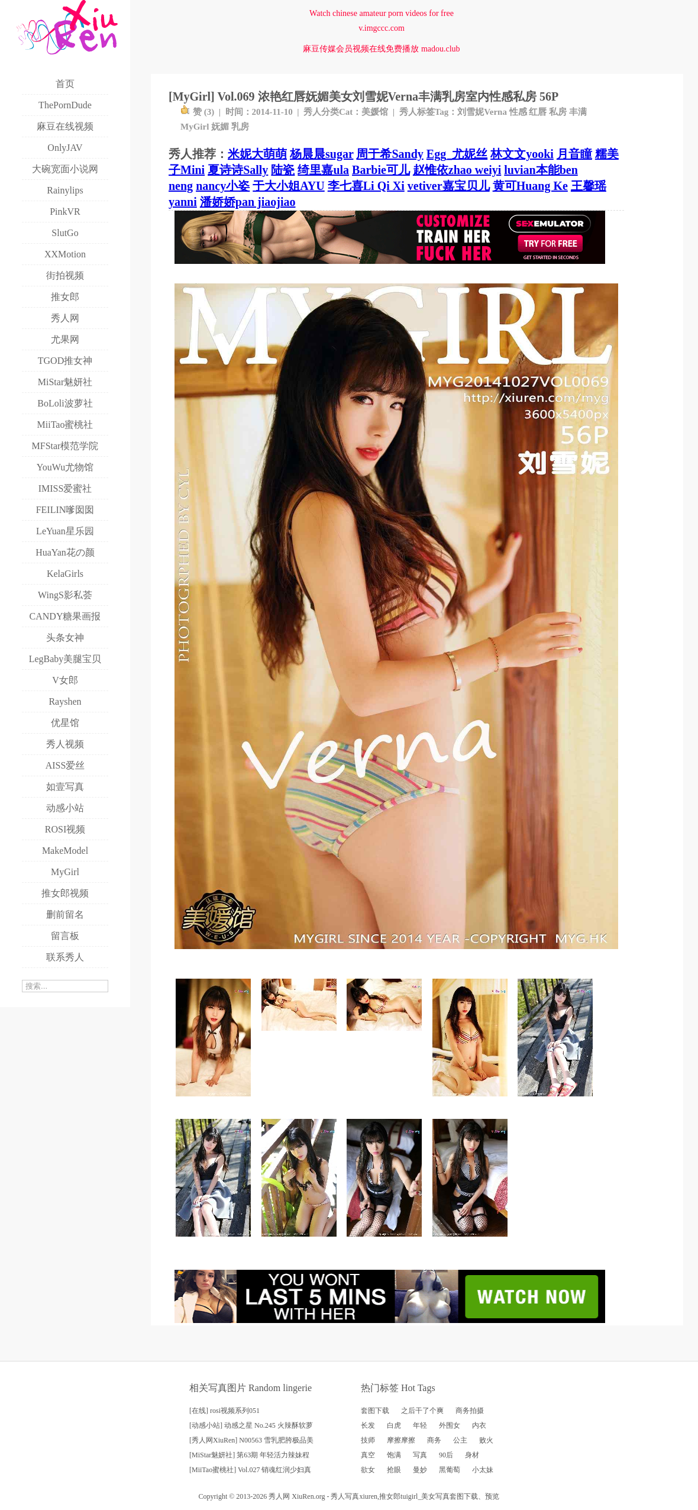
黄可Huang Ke (530, 185)
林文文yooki (522, 153)
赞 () (197, 112)
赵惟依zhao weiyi (457, 169)
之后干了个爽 (422, 1410)
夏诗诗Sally (238, 169)
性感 (518, 112)
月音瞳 (574, 153)
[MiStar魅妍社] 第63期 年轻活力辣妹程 (249, 1455)
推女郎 (389, 1496)
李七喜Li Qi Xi (366, 185)
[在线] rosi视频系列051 (224, 1410)
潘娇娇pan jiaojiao (248, 201)
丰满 (578, 112)
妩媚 (220, 126)
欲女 (368, 1470)
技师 (368, 1440)
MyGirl (194, 126)
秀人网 (279, 1496)
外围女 (449, 1425)
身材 (472, 1455)
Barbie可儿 (381, 169)
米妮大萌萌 (257, 153)
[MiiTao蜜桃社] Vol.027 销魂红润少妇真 (250, 1470)
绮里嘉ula (323, 169)
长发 (368, 1425)
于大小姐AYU (289, 185)
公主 (460, 1440)
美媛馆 (374, 112)
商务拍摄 (469, 1410)
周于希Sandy (389, 153)
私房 (558, 112)
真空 (368, 1455)
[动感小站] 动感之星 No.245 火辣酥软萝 (251, 1425)
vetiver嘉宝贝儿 (449, 185)
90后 (446, 1455)
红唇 (538, 112)
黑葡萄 (449, 1470)
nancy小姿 (223, 185)
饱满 (394, 1455)
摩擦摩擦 (401, 1440)
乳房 (240, 126)
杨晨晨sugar (321, 153)
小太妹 (482, 1470)
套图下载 (375, 1410)
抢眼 (394, 1470)
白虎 (394, 1425)
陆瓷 (283, 169)
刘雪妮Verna (482, 112)
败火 (486, 1440)
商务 (434, 1440)
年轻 (420, 1425)
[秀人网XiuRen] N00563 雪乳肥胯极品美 (251, 1440)
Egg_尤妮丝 (456, 153)
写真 (420, 1455)
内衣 (479, 1425)
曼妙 (420, 1470)
